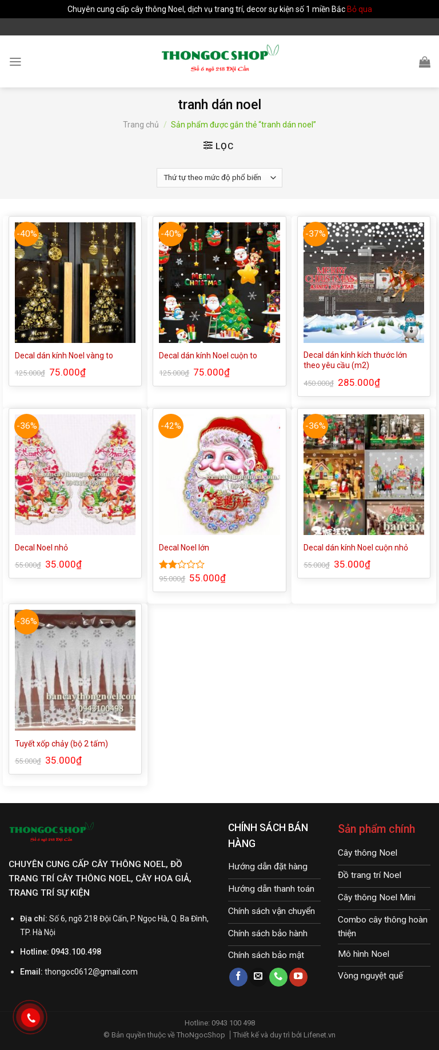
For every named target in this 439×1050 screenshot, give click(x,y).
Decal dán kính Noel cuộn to (208, 355)
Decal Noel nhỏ (41, 547)
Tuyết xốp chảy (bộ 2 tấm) (61, 743)
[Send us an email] (258, 977)
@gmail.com (115, 971)
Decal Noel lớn (184, 547)
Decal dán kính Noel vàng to (64, 355)
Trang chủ (141, 124)
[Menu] (15, 61)
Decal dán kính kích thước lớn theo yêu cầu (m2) (355, 360)
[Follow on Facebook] (238, 977)
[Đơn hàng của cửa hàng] (219, 177)
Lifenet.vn (320, 1035)
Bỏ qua (359, 9)
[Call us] (278, 977)
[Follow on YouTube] (298, 977)
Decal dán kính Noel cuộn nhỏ (356, 547)
